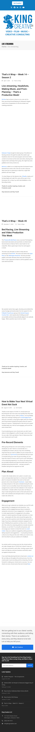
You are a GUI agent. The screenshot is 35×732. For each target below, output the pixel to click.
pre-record (14, 454)
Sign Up (30, 665)
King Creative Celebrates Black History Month (16, 691)
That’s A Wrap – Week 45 (14, 221)
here (29, 564)
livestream (21, 482)
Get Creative (19, 407)
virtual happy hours (26, 417)
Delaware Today (6, 153)
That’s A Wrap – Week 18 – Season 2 (14, 703)
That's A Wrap (17, 80)
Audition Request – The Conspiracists (14, 676)
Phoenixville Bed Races (10, 240)
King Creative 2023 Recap (11, 697)
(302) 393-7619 (8, 720)
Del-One (4, 99)
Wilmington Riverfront (14, 255)
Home (4, 47)
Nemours (4, 166)
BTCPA (13, 253)
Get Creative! (17, 3)
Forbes (21, 415)
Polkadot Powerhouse (8, 313)
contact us (30, 556)
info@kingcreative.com (10, 723)
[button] (32, 25)
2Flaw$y (24, 176)
